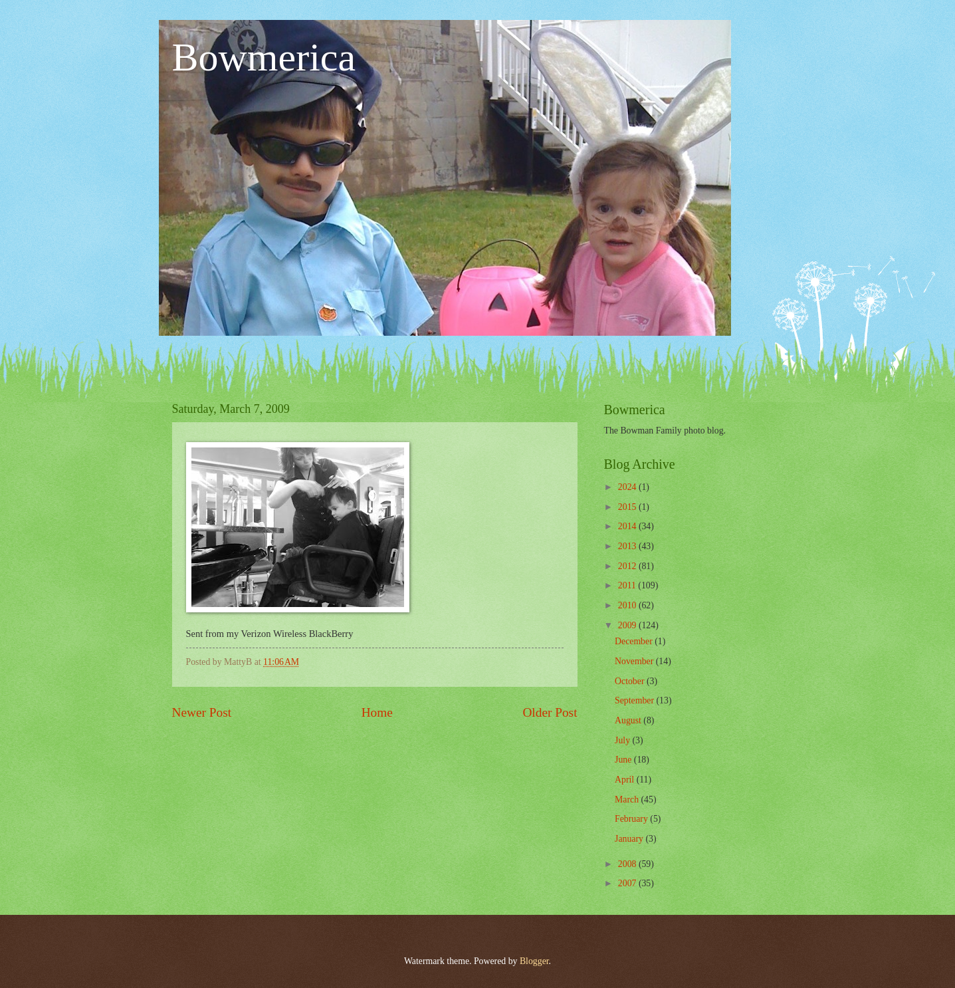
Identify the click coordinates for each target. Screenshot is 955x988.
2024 (628, 487)
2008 (628, 864)
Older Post (549, 712)
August (629, 720)
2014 (628, 526)
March (628, 799)
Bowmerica (264, 57)
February (632, 819)
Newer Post (202, 712)
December (635, 641)
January (630, 839)
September (635, 700)
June (624, 760)
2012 (628, 566)
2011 (628, 585)
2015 (628, 507)
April (626, 780)
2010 (628, 605)
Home (377, 712)
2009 (628, 625)
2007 (628, 883)
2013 (628, 546)
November (635, 661)
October (631, 681)
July (623, 740)
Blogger (534, 961)
